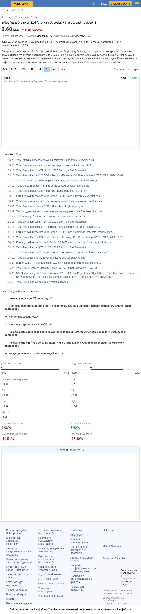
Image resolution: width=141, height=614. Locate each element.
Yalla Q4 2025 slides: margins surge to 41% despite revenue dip (52, 185)
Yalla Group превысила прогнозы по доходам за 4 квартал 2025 (54, 165)
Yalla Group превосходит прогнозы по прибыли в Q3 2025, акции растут (58, 226)
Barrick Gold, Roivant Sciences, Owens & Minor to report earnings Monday (58, 262)
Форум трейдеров (16, 589)
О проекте (76, 530)
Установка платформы (45, 590)
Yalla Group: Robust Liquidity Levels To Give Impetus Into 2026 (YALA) (56, 268)
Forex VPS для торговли (15, 584)
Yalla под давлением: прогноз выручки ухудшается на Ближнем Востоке (59, 211)
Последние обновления (46, 540)
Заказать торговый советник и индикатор (19, 561)
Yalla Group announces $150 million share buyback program (50, 206)
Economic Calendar (114, 558)
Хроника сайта (79, 534)
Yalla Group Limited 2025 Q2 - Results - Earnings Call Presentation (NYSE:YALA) (62, 252)
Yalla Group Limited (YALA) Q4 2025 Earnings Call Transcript (51, 170)
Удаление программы (51, 595)
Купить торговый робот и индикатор (17, 568)
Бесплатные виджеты (19, 603)
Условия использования (79, 541)
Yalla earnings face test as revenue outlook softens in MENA (50, 216)
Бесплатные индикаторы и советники (14, 540)
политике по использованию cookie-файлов (105, 609)
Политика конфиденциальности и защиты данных (83, 568)
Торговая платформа (50, 532)
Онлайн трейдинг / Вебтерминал (17, 532)
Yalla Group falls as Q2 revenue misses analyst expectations (50, 257)
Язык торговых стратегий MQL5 (48, 568)
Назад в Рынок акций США (21, 17)
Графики (11, 598)
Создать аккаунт (120, 3)
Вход (104, 3)
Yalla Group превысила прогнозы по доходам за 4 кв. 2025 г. (51, 190)
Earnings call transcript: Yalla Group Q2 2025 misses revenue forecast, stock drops (63, 242)
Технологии (17, 36)
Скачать (51, 583)
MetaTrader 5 (110, 530)
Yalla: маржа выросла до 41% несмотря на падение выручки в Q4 (55, 160)
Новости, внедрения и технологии (51, 550)
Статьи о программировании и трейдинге (18, 551)
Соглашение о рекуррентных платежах (79, 549)
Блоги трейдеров (16, 594)
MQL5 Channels (112, 546)
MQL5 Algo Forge (48, 578)
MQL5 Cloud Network (50, 574)
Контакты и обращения (77, 588)
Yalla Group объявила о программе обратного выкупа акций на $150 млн (59, 201)
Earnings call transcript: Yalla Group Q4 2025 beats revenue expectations (58, 196)
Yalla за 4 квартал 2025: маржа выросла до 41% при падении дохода (57, 180)
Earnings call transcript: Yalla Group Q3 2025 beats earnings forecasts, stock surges (64, 232)
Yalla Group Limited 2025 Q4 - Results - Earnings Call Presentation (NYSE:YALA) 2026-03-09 (69, 175)
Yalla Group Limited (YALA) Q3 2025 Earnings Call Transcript (51, 221)
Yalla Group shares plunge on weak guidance (42, 281)
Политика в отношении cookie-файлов (81, 579)
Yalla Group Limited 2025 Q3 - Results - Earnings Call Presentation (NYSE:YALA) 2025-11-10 (69, 237)
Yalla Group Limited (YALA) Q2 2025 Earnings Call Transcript (51, 247)
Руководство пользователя (46, 559)
